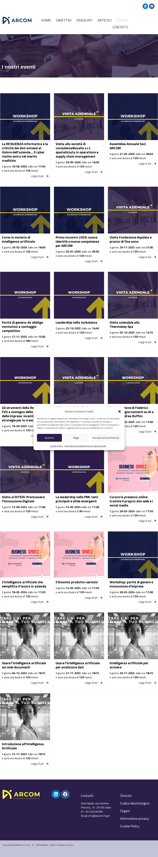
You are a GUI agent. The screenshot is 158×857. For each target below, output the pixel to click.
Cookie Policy (56, 446)
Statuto (126, 795)
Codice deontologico (135, 803)
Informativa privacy (134, 818)
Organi (125, 810)
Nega (76, 438)
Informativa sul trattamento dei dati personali (85, 446)
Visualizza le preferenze (105, 438)
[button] (119, 411)
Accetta (49, 438)
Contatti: (87, 795)
